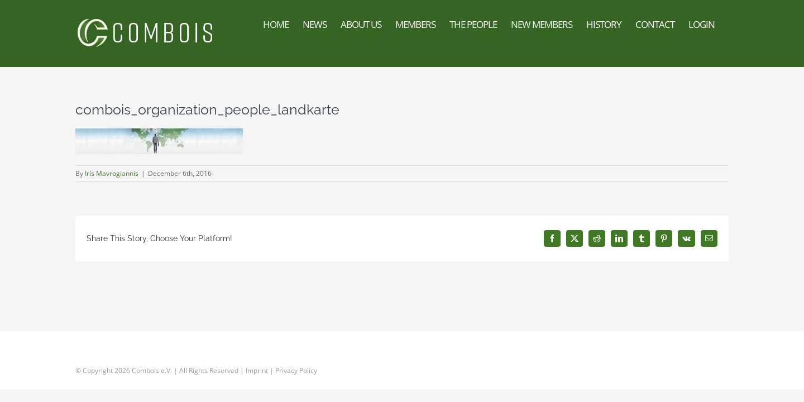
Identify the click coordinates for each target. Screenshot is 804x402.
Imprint (257, 370)
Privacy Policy (296, 370)
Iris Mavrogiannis (111, 173)
